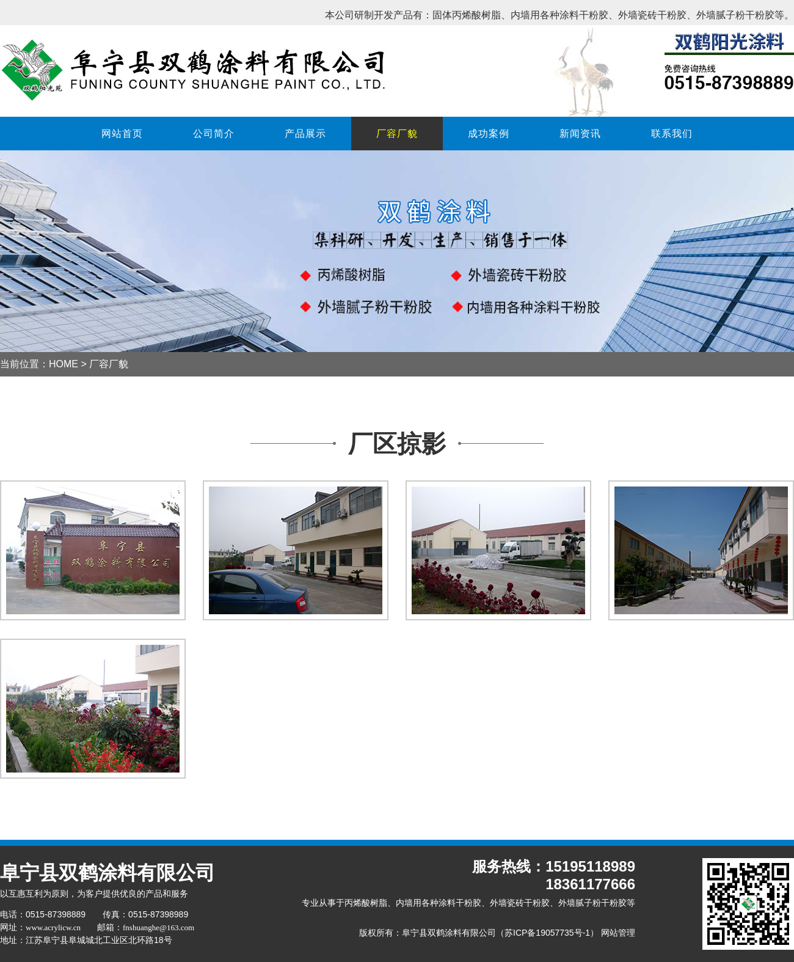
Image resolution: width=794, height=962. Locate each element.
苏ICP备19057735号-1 (547, 933)
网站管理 (618, 933)
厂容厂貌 (397, 133)
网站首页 (122, 133)
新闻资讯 (580, 133)
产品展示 (305, 133)
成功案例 (488, 133)
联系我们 (672, 133)
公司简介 (214, 133)
